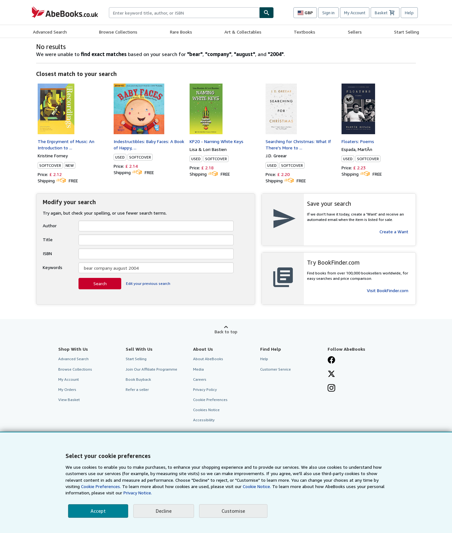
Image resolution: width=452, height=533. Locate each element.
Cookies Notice (206, 409)
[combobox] (184, 12)
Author (50, 225)
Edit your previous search (148, 283)
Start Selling (406, 31)
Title (48, 239)
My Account (354, 12)
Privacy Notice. (137, 492)
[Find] (266, 12)
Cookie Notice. (257, 486)
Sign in (328, 12)
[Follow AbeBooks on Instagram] (331, 388)
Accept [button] (98, 511)
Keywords (52, 267)
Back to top (226, 331)
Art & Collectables (242, 31)
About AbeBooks (208, 358)
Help (409, 12)
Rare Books (181, 31)
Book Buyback (138, 379)
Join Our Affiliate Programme (151, 369)
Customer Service (275, 369)
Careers (199, 379)
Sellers (355, 31)
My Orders (67, 389)
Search (100, 283)
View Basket (69, 399)
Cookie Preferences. (101, 486)
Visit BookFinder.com (387, 290)
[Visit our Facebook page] (331, 360)
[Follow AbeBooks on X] (331, 374)
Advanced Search (50, 31)
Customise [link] (233, 511)
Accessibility (204, 419)
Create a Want (394, 231)
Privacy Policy (205, 389)
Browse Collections (118, 31)
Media (198, 369)
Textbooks (304, 31)
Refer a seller (137, 389)
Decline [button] (164, 511)
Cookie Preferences (210, 399)
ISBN (47, 253)
